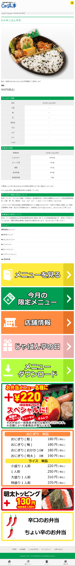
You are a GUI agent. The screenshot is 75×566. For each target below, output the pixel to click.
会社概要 (22, 549)
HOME (14, 549)
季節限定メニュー (8, 229)
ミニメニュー (7, 244)
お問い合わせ (58, 549)
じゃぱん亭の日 (33, 549)
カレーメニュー (7, 249)
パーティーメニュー (9, 254)
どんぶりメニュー (8, 239)
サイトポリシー (46, 549)
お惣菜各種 (6, 259)
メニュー (9, 13)
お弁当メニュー (7, 234)
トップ (3, 13)
